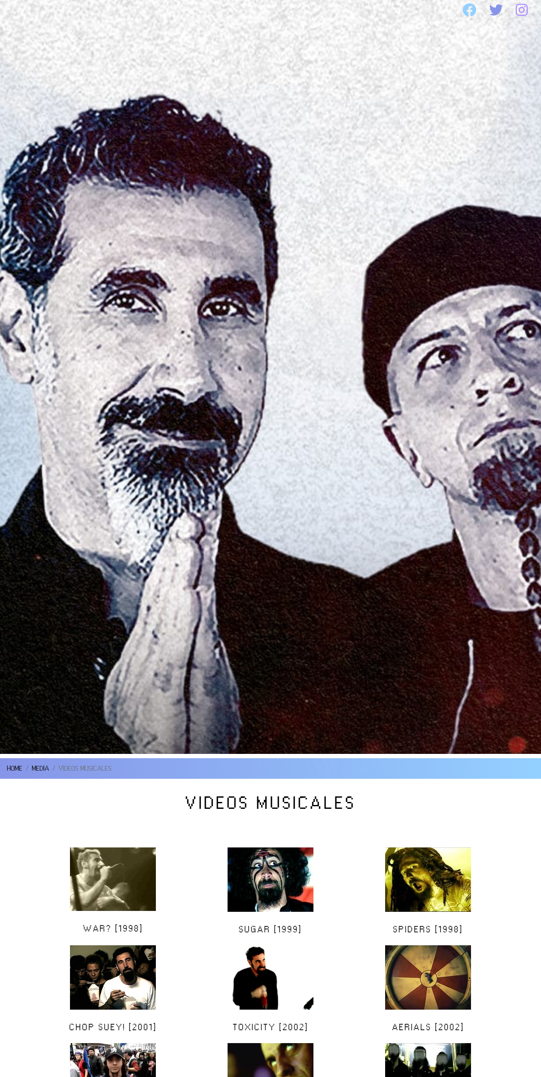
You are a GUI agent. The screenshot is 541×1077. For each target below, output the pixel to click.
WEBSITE (390, 10)
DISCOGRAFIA (201, 10)
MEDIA (303, 10)
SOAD (105, 10)
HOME (31, 10)
